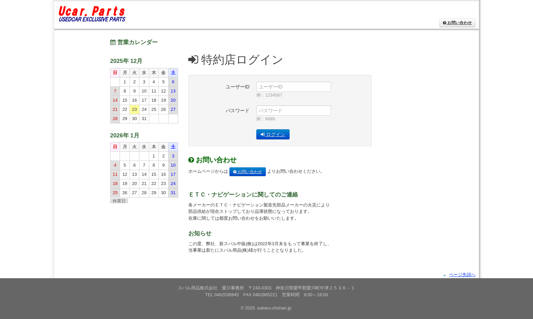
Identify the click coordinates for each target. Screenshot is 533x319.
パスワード (238, 110)
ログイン (273, 134)
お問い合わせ (247, 171)
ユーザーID (238, 86)
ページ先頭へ (462, 274)
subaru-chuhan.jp (274, 307)
